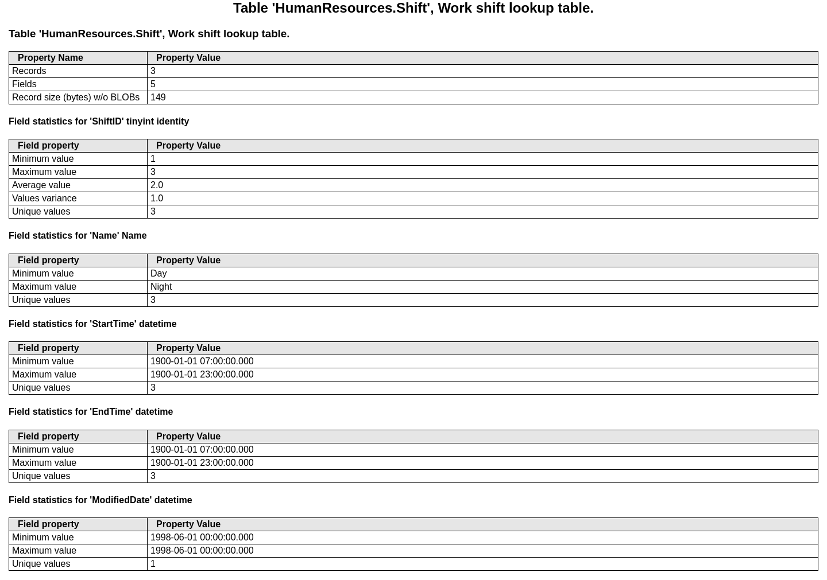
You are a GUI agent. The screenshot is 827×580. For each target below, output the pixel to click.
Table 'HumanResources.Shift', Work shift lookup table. (149, 34)
